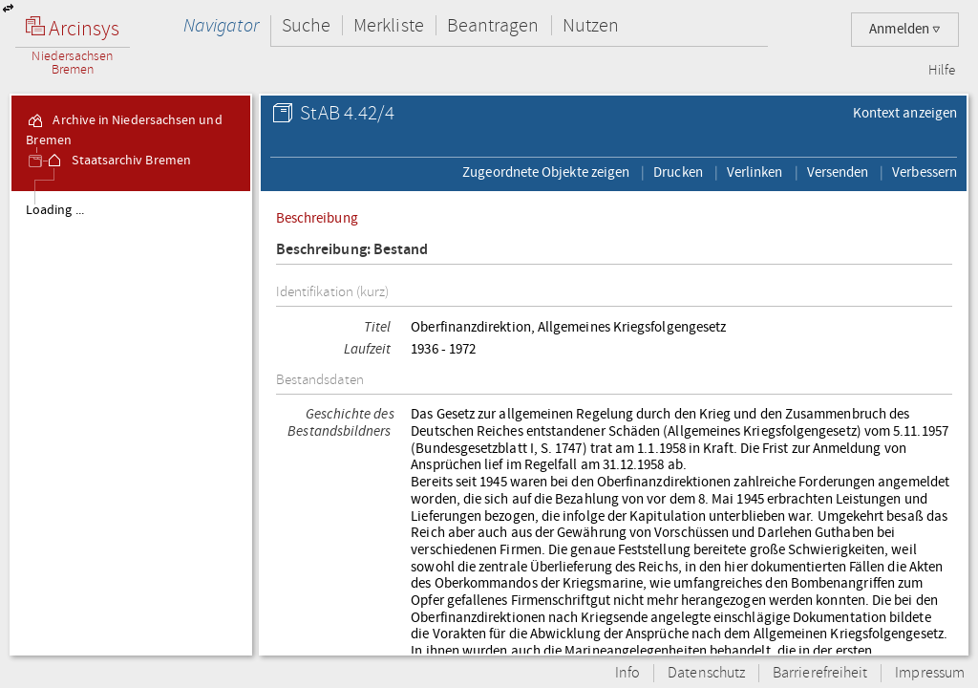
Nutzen (591, 25)
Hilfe (941, 70)
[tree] (130, 422)
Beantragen (493, 25)
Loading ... (55, 210)
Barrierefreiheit (820, 673)
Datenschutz (706, 673)
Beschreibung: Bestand (352, 250)
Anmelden (905, 29)
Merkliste (388, 25)
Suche (306, 25)
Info (627, 673)
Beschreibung (317, 217)
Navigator (221, 25)
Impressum (930, 673)
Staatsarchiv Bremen (118, 160)
